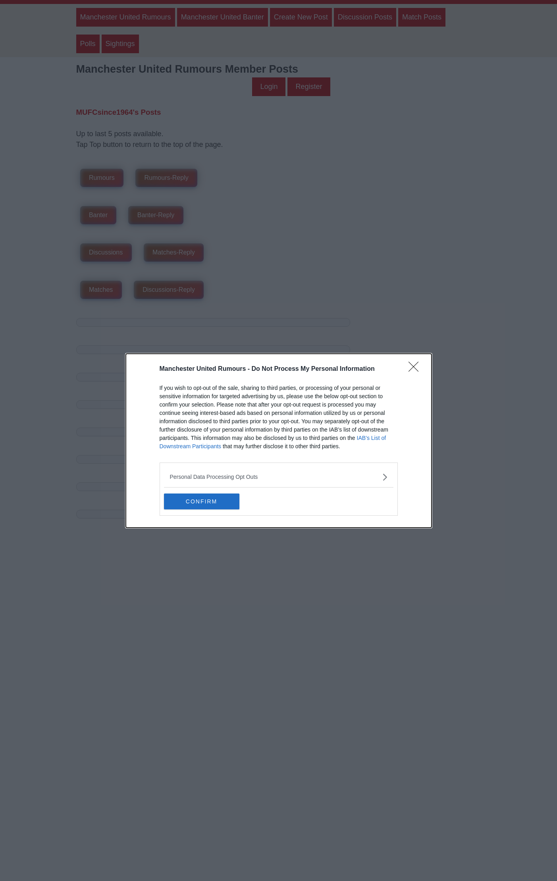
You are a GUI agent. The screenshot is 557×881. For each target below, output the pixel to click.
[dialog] (279, 441)
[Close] (416, 369)
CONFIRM (201, 501)
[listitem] (278, 477)
